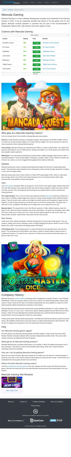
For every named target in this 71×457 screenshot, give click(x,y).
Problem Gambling (39, 401)
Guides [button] (46, 2)
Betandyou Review (49, 60)
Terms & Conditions (57, 401)
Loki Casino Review (49, 56)
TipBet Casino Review (50, 64)
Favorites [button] (54, 2)
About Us (11, 401)
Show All (35, 74)
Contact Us (23, 401)
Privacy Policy (35, 405)
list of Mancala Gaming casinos (17, 366)
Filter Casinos (34, 35)
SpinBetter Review (49, 51)
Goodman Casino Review (51, 43)
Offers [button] (33, 2)
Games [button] (39, 2)
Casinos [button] (25, 2)
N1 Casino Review (49, 47)
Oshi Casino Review (49, 68)
